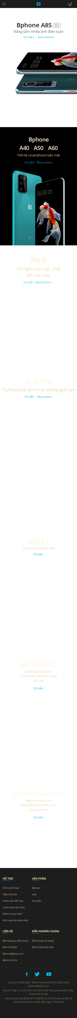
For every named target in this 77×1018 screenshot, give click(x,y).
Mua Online (44, 282)
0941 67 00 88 (10, 947)
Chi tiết (29, 282)
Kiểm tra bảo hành (12, 913)
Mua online (46, 37)
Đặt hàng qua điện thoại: (16, 940)
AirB (34, 894)
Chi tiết (29, 37)
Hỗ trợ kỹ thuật (11, 887)
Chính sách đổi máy (13, 900)
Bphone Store (10, 960)
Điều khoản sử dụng (42, 940)
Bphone (36, 887)
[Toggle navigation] (4, 4)
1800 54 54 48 (10, 894)
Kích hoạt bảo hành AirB (15, 920)
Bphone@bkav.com (13, 953)
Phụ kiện (36, 900)
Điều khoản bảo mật (43, 947)
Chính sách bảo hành (14, 907)
